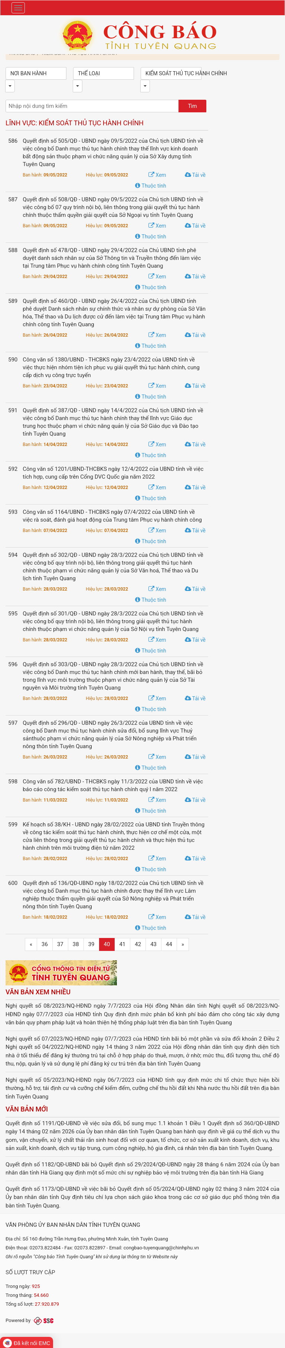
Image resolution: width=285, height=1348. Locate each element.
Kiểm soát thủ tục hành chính (173, 73)
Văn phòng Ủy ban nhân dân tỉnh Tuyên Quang (73, 1225)
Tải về (195, 175)
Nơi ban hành (28, 73)
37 (60, 944)
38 (76, 944)
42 (138, 944)
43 (153, 944)
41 (122, 944)
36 (45, 944)
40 (107, 944)
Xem (157, 175)
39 (91, 944)
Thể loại (89, 73)
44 (169, 944)
